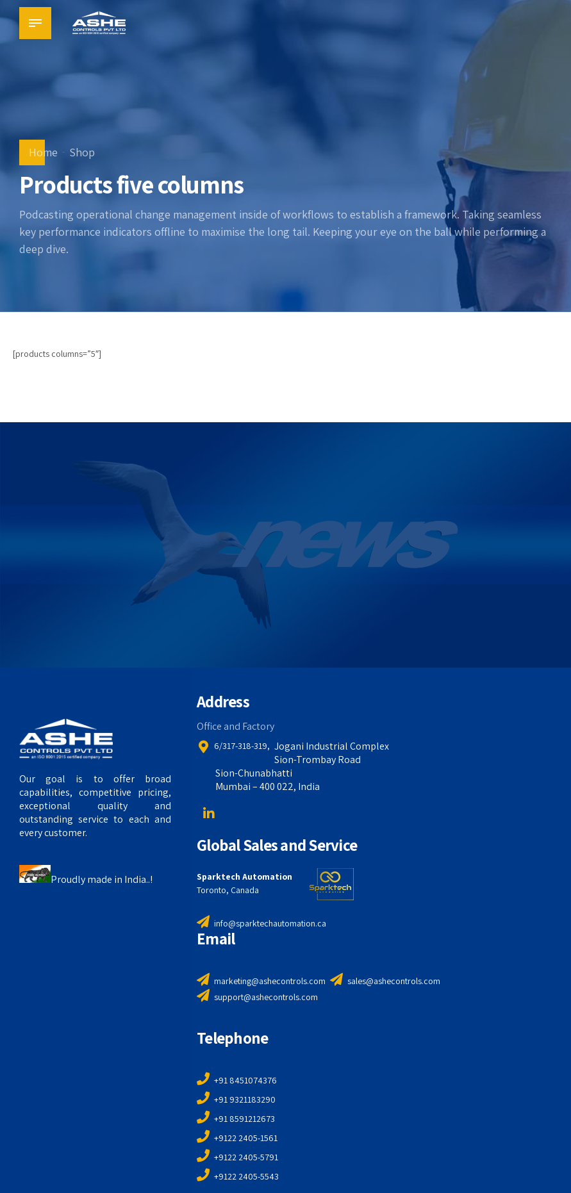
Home (43, 152)
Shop (82, 152)
